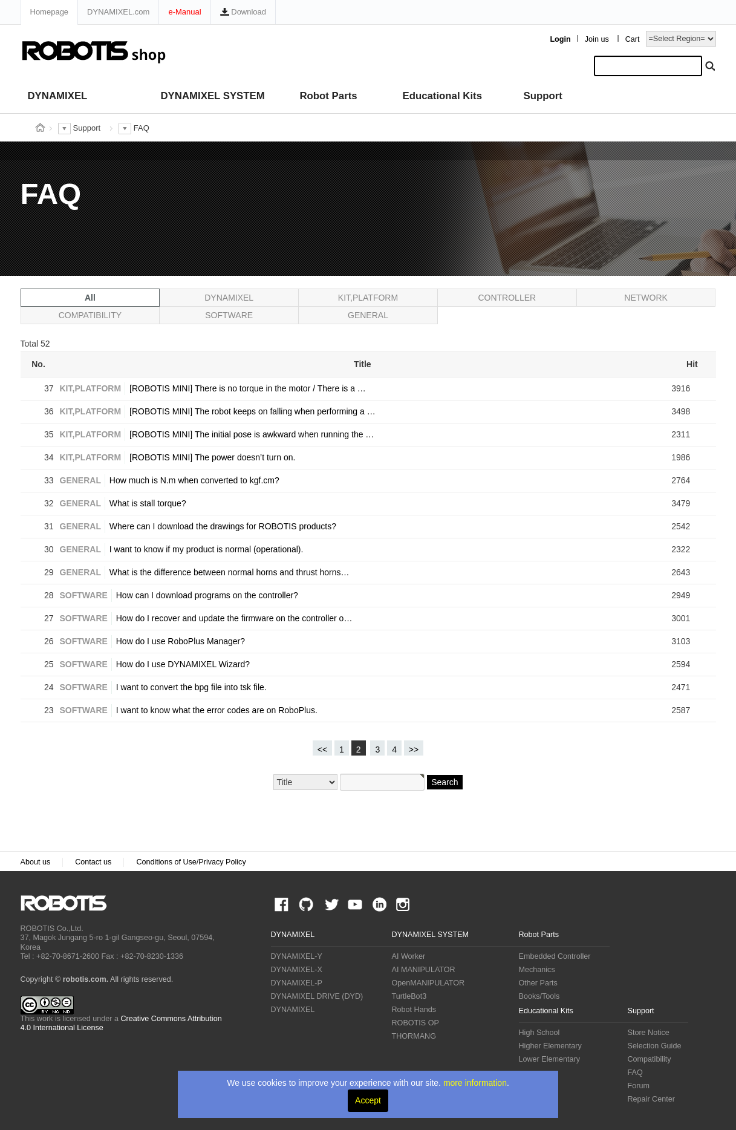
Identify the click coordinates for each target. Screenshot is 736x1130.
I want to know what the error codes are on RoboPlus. (217, 710)
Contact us (93, 862)
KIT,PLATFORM (368, 297)
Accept (368, 1100)
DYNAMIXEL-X (296, 969)
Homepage (49, 11)
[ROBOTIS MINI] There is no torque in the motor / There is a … (247, 388)
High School (539, 1032)
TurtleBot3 (409, 996)
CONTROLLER (507, 297)
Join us (597, 39)
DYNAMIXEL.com (118, 11)
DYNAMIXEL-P (296, 983)
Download (243, 11)
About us (36, 862)
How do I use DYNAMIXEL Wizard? (183, 664)
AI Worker (409, 956)
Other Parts (538, 983)
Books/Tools (539, 996)
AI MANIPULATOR (423, 969)
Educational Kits (442, 96)
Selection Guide (655, 1046)
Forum (639, 1086)
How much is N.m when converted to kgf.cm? (194, 480)
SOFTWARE (229, 315)
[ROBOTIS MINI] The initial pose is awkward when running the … (251, 434)
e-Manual (184, 11)
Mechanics (537, 969)
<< (322, 749)
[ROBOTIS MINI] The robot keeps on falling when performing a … (252, 411)
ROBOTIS (69, 903)
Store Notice (648, 1032)
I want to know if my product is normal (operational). (206, 549)
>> (413, 749)
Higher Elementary (550, 1046)
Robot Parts (328, 96)
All (90, 297)
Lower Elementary (550, 1059)
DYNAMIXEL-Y (296, 956)
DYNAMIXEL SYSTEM (213, 96)
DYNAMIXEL (58, 96)
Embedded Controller (555, 956)
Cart (632, 39)
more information (475, 1083)
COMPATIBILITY (90, 315)
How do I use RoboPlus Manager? (180, 641)
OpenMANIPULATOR (428, 983)
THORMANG (414, 1036)
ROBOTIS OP (415, 1023)
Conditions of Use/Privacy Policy (191, 862)
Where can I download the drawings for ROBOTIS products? (222, 526)
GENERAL (368, 315)
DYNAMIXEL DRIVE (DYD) (317, 996)
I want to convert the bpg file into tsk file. (191, 687)
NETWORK (646, 297)
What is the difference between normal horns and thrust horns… (229, 572)
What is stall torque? (147, 503)
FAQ (635, 1072)
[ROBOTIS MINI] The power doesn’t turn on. (212, 457)
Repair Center (651, 1099)
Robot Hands (414, 1009)
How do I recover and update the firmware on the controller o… (234, 618)
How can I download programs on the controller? (207, 595)
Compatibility (649, 1059)
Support (543, 96)
